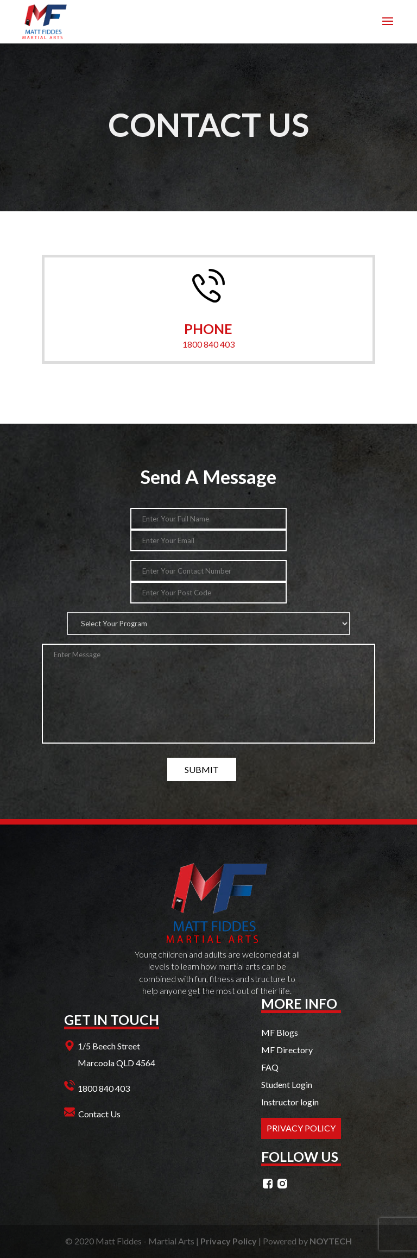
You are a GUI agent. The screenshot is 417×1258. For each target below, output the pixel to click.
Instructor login (290, 1102)
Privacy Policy (228, 1241)
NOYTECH (330, 1241)
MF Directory (287, 1050)
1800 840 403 (208, 344)
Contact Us (99, 1114)
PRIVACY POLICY (301, 1128)
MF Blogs (279, 1032)
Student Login (286, 1084)
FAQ (270, 1067)
